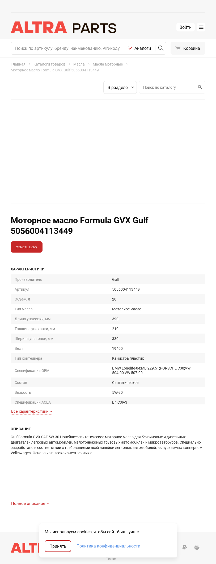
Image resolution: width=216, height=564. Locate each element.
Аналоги (142, 48)
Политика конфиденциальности (108, 546)
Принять (57, 546)
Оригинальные (164, 484)
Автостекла (109, 514)
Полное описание (30, 391)
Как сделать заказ (27, 492)
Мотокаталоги (164, 514)
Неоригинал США (166, 507)
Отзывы (63, 499)
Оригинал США (164, 499)
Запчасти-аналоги (167, 492)
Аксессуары (109, 507)
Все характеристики (31, 340)
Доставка (19, 507)
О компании (66, 492)
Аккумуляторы (112, 522)
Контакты (65, 484)
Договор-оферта (25, 514)
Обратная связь (25, 522)
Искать (199, 87)
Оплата (17, 499)
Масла (105, 499)
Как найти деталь (26, 484)
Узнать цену (26, 246)
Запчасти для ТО (113, 484)
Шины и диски (111, 492)
